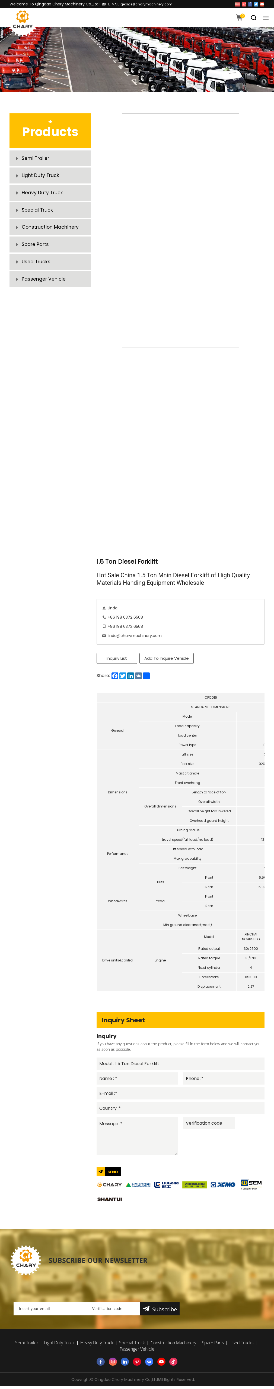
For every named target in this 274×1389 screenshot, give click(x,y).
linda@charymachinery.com (135, 635)
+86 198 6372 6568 (125, 617)
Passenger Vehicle (44, 291)
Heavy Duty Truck (42, 197)
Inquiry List (117, 658)
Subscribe (164, 1312)
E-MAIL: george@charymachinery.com (140, 4)
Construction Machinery (51, 235)
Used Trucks (36, 273)
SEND (112, 1174)
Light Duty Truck (41, 178)
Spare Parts (36, 254)
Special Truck (38, 216)
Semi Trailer (36, 159)
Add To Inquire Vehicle (167, 658)
